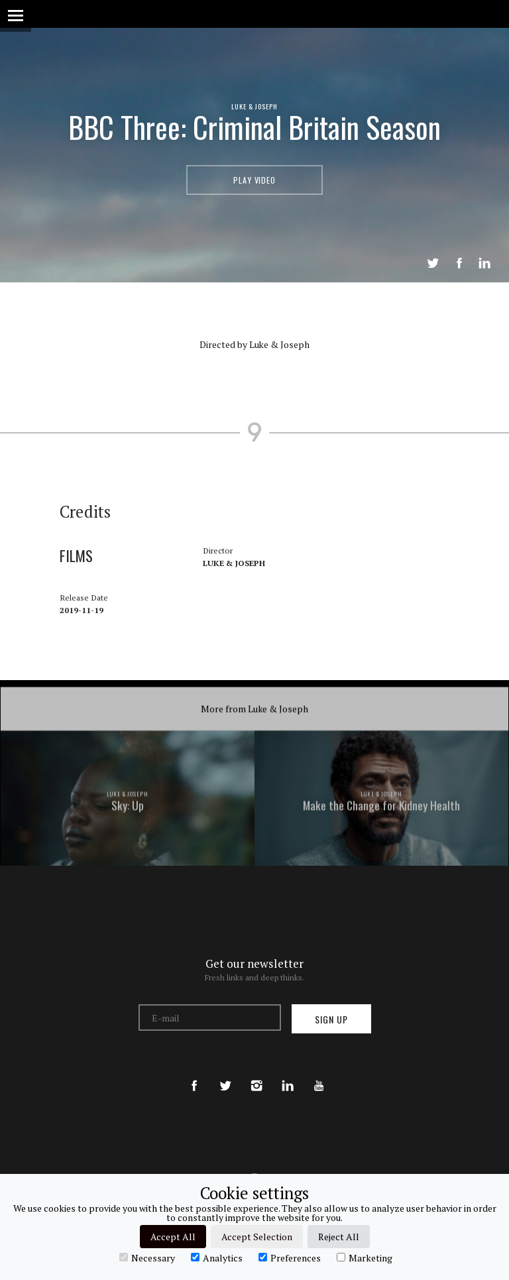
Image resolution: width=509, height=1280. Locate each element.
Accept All (173, 1236)
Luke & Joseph (254, 106)
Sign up (331, 1019)
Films (81, 630)
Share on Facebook (459, 263)
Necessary (147, 1257)
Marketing (364, 1257)
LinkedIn (484, 263)
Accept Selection (256, 1236)
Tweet (432, 263)
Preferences (289, 1257)
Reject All (338, 1236)
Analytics (217, 1257)
